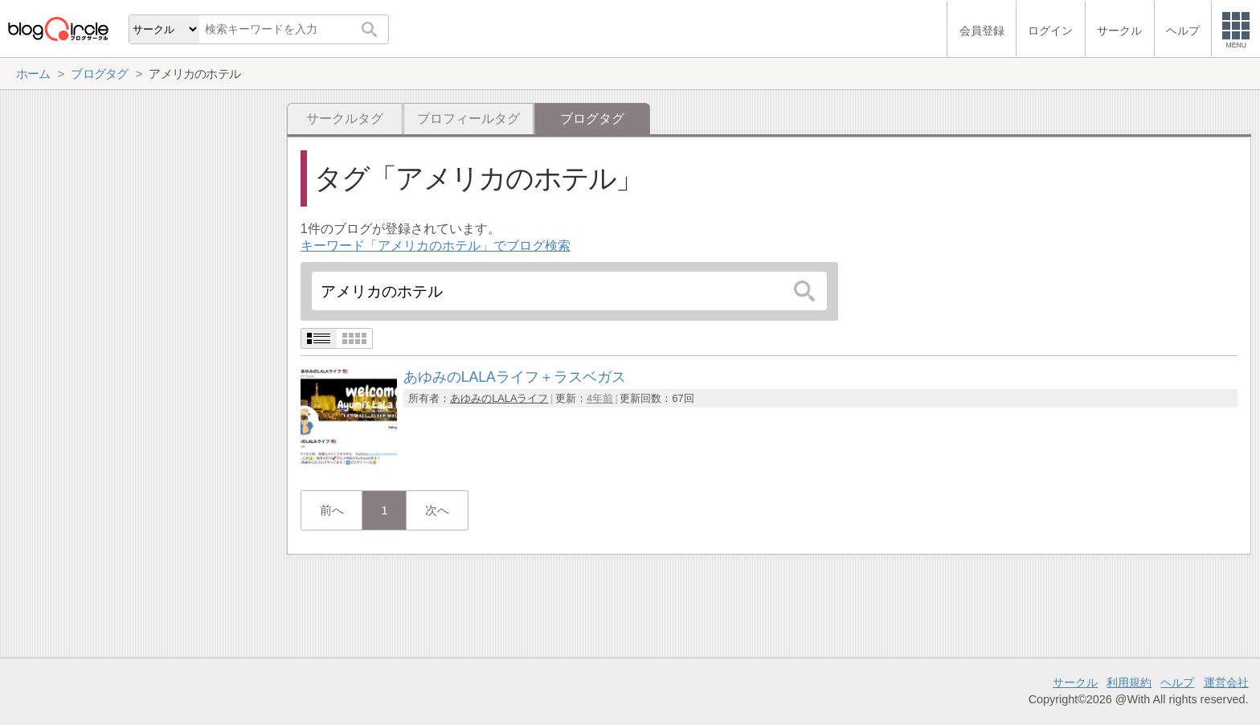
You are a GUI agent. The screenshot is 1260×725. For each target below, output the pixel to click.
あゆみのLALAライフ (499, 398)
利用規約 (1129, 682)
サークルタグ (344, 118)
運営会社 (1226, 682)
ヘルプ (1177, 682)
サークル (1075, 682)
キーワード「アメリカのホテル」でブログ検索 (436, 245)
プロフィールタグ (468, 118)
